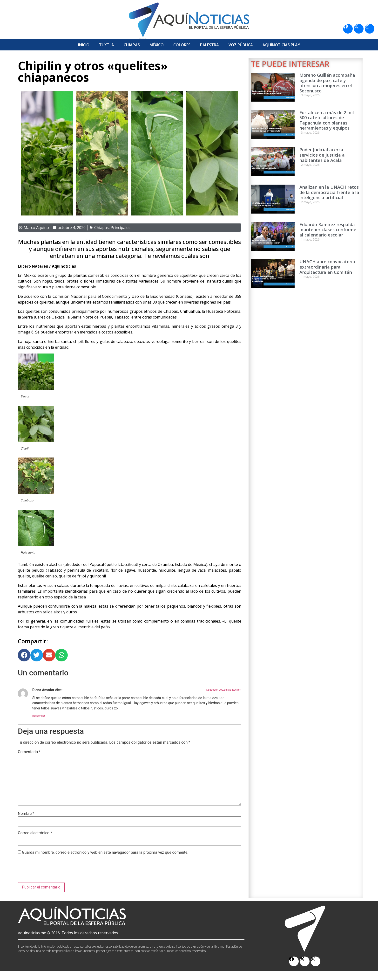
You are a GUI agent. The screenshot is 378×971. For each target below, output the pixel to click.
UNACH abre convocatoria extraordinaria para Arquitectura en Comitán (327, 267)
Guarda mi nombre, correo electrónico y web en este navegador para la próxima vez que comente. (105, 852)
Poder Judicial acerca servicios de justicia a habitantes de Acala (322, 155)
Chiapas (132, 45)
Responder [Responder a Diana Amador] (38, 715)
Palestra (209, 45)
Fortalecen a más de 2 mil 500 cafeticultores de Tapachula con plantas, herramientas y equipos (326, 120)
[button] (24, 655)
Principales (120, 227)
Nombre (26, 814)
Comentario (29, 752)
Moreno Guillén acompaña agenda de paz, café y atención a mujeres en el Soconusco (327, 83)
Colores (181, 45)
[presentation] (54, 870)
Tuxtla (106, 45)
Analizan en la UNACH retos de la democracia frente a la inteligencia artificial (329, 192)
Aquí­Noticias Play (281, 45)
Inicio (83, 45)
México (156, 45)
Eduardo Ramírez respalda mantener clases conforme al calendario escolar (327, 230)
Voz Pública (241, 45)
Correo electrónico (35, 833)
